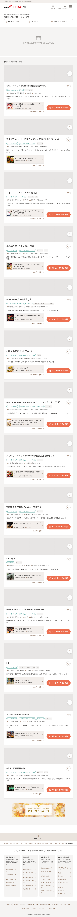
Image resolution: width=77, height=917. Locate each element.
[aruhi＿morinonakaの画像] (38, 756)
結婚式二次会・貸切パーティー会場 (38, 843)
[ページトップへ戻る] (38, 837)
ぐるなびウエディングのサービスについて (33, 908)
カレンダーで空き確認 (58, 107)
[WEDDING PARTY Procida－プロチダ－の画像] (38, 495)
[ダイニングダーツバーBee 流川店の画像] (38, 180)
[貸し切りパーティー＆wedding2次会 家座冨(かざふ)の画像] (38, 443)
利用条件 (22, 904)
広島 (51, 843)
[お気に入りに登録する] (68, 86)
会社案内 (9, 904)
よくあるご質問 (51, 908)
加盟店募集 (67, 904)
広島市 (56, 843)
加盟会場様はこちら (57, 904)
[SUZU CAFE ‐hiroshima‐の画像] (38, 702)
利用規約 (15, 904)
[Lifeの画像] (38, 651)
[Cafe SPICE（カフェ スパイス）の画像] (38, 234)
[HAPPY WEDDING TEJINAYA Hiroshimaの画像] (38, 597)
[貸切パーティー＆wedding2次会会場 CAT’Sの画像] (38, 73)
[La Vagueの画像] (38, 546)
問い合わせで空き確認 (58, 268)
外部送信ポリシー (45, 904)
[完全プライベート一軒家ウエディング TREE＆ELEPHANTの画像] (38, 127)
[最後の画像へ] (69, 73)
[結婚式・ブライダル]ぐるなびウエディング (15, 843)
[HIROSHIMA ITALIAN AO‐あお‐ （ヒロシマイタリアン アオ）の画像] (38, 390)
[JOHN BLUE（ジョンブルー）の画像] (38, 338)
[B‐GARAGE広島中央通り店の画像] (38, 287)
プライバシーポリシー (32, 904)
